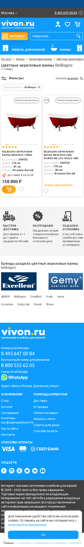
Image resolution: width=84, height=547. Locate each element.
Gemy (60, 296)
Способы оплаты (45, 431)
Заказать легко (44, 419)
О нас (5, 400)
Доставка (40, 400)
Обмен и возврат (45, 413)
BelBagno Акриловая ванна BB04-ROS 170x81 (17, 153)
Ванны (20, 59)
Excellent (36, 296)
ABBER (5, 296)
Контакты (8, 434)
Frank (49, 296)
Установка (40, 407)
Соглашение (10, 413)
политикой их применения (27, 525)
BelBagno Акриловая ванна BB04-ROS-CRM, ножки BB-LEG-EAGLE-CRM (61, 155)
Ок (43, 535)
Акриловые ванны (40, 59)
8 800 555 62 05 (18, 365)
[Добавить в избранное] (21, 189)
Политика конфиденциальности (17, 420)
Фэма (49, 304)
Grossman (7, 304)
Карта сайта (9, 428)
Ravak (38, 304)
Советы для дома (46, 425)
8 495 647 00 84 (18, 353)
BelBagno (20, 296)
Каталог (6, 59)
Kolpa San (24, 304)
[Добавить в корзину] (9, 189)
